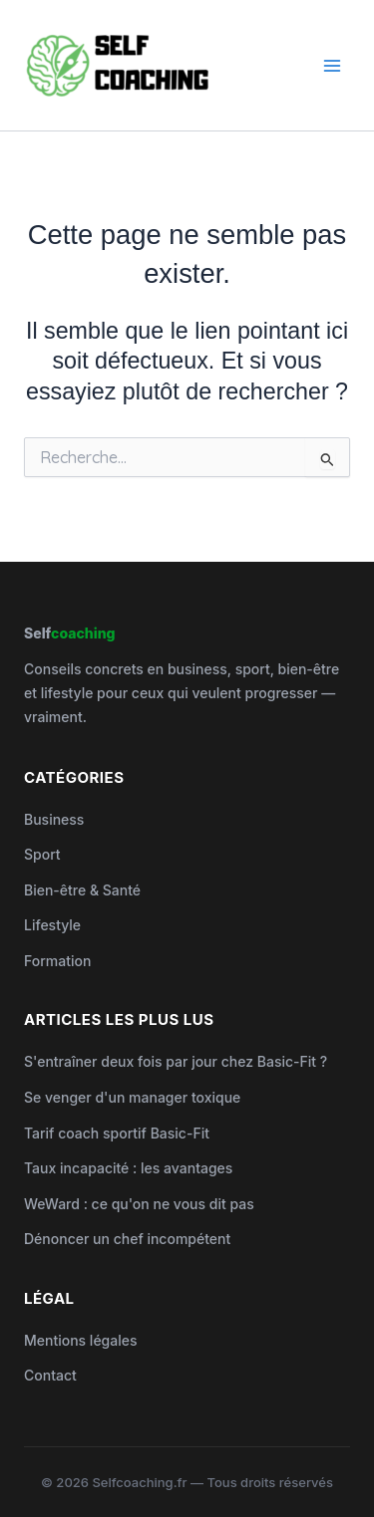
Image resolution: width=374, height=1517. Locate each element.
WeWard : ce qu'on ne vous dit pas (139, 1203)
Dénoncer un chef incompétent (127, 1238)
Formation (57, 960)
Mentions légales (81, 1340)
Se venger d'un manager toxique (132, 1097)
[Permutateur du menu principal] (332, 65)
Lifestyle (52, 924)
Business (54, 819)
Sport (42, 854)
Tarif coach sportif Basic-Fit (116, 1133)
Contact (50, 1375)
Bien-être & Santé (82, 890)
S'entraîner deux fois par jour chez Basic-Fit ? (175, 1061)
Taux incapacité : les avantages (128, 1167)
